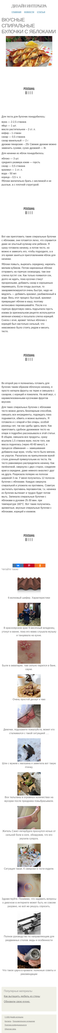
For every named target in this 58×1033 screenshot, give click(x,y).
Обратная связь (10, 1029)
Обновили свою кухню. (17, 1001)
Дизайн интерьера (29, 6)
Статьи (41, 12)
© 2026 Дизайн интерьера (14, 1017)
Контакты (8, 1021)
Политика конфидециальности (16, 1025)
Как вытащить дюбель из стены (22, 996)
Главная (16, 12)
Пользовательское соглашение (24, 1021)
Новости (29, 12)
